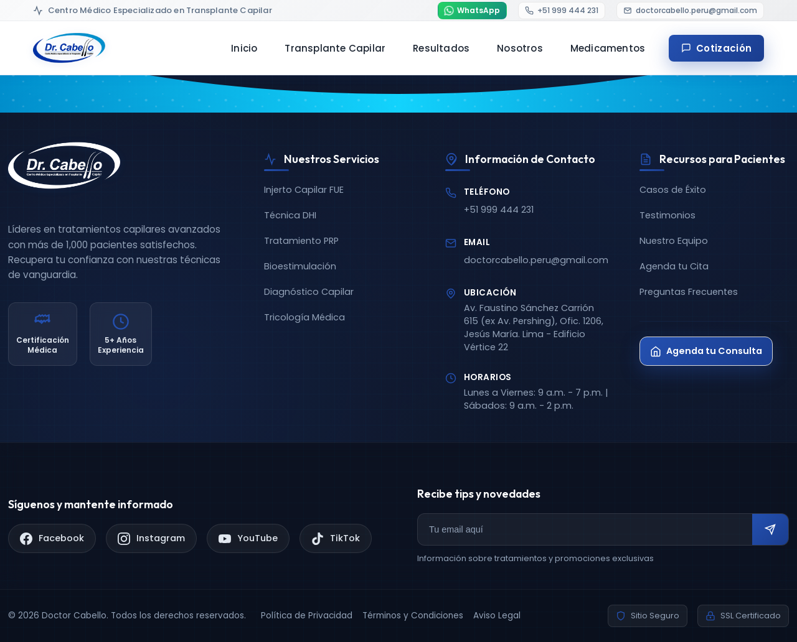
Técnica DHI (290, 215)
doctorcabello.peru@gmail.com (536, 260)
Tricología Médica (304, 317)
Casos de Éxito (672, 190)
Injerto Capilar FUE (304, 190)
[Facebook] (52, 538)
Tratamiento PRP (301, 241)
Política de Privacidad (306, 615)
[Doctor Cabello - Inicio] (69, 48)
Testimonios (667, 215)
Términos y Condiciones (412, 615)
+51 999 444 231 (499, 209)
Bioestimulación (300, 266)
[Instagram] (151, 538)
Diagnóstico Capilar (309, 292)
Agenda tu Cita (674, 266)
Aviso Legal (497, 615)
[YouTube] (248, 538)
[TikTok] (335, 538)
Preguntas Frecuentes (688, 292)
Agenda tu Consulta (706, 351)
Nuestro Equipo (673, 241)
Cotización (716, 48)
